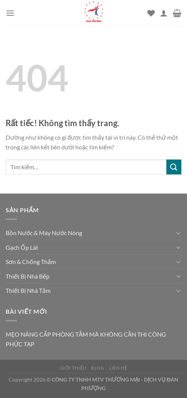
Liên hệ (118, 368)
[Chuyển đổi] (178, 232)
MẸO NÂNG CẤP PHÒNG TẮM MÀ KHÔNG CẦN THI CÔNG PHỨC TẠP (86, 339)
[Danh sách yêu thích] (151, 13)
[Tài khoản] (164, 13)
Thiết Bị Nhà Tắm (28, 290)
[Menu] (10, 13)
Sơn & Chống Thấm (31, 261)
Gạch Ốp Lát (22, 247)
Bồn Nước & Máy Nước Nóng (44, 232)
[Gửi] (173, 166)
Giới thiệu (73, 368)
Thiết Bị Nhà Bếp (27, 276)
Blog (97, 368)
